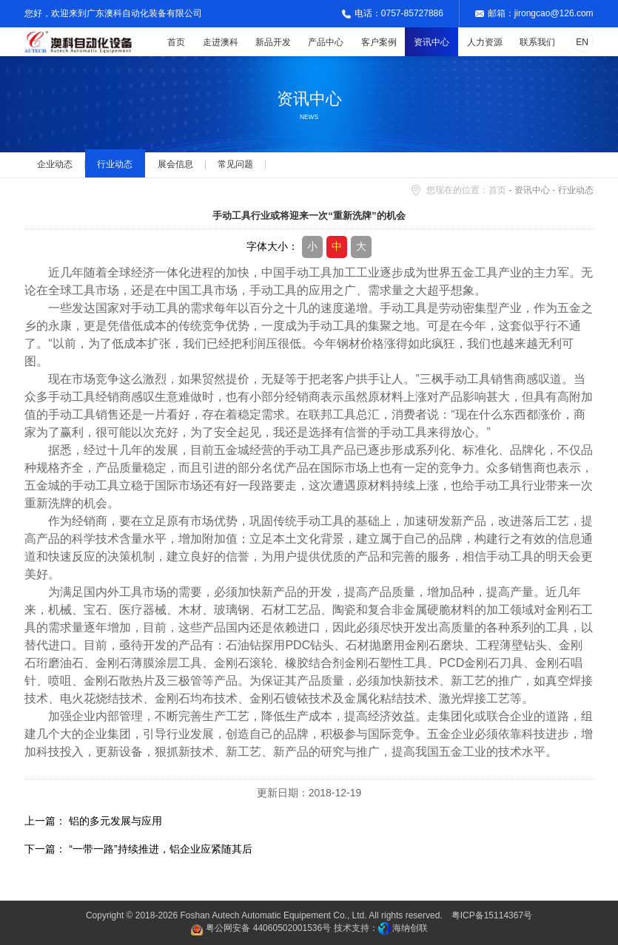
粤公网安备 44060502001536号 (260, 930)
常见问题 (235, 164)
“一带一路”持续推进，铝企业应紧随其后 (160, 849)
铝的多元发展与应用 (115, 821)
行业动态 (114, 164)
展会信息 (175, 164)
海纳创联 (410, 928)
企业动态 (55, 164)
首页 (497, 190)
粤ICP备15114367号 (491, 915)
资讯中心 (532, 190)
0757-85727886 (412, 13)
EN (582, 42)
